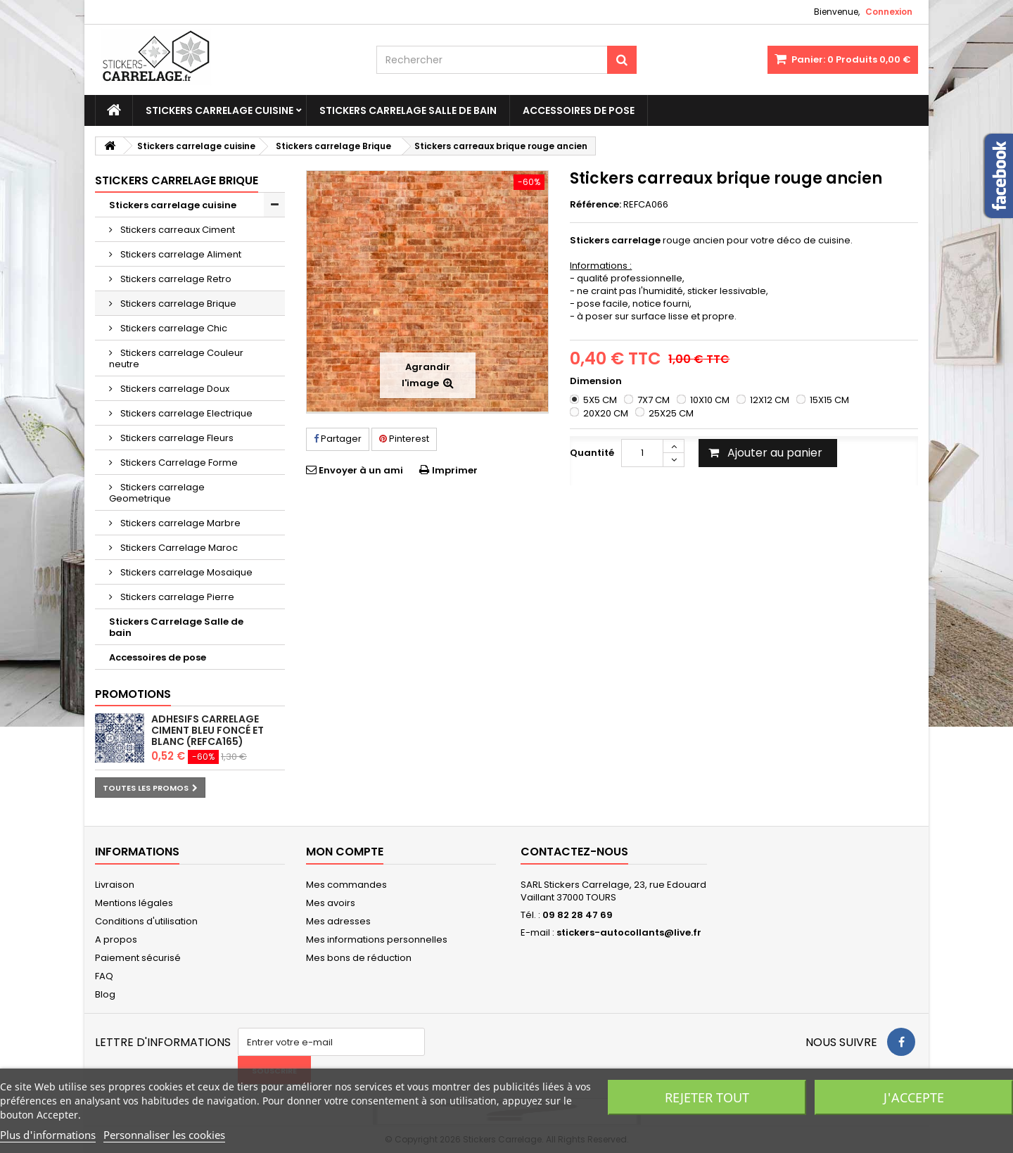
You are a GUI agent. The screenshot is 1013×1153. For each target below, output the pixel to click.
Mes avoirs (330, 903)
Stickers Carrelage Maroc (178, 547)
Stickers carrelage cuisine (219, 110)
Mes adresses (338, 921)
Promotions (133, 694)
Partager (338, 438)
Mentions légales (134, 903)
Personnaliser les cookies (164, 1135)
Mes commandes (346, 884)
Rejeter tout (707, 1097)
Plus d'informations (48, 1135)
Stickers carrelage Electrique (185, 413)
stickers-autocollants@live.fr (628, 932)
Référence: (595, 204)
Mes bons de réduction (359, 957)
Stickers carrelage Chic (172, 328)
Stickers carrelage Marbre (179, 523)
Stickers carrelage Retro (174, 279)
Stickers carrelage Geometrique (157, 492)
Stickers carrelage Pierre (176, 597)
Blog (105, 994)
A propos (116, 939)
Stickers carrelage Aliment (179, 254)
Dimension (597, 381)
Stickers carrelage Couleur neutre (176, 358)
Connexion (888, 12)
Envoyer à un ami (361, 470)
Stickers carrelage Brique (177, 303)
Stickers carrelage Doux (173, 388)
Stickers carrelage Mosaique (185, 572)
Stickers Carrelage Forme (178, 462)
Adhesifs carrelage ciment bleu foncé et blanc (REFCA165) (207, 730)
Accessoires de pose (579, 110)
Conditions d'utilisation (146, 921)
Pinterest (404, 438)
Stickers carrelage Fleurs (176, 438)
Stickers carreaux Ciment (176, 229)
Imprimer (455, 470)
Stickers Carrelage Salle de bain (408, 110)
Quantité (592, 452)
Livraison (114, 884)
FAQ (104, 976)
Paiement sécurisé (138, 957)
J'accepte (914, 1097)
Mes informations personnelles (376, 939)
